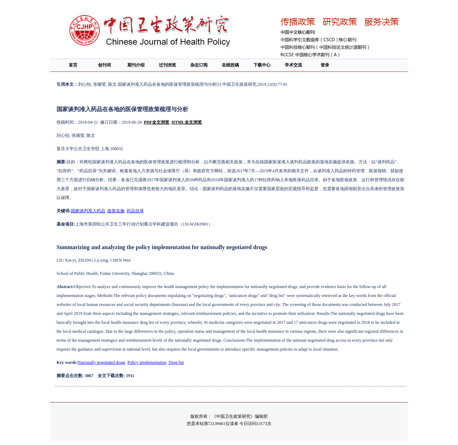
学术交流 (293, 65)
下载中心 (262, 65)
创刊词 (104, 65)
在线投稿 (230, 65)
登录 (325, 65)
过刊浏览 (167, 65)
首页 (73, 65)
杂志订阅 (199, 65)
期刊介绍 (136, 65)
